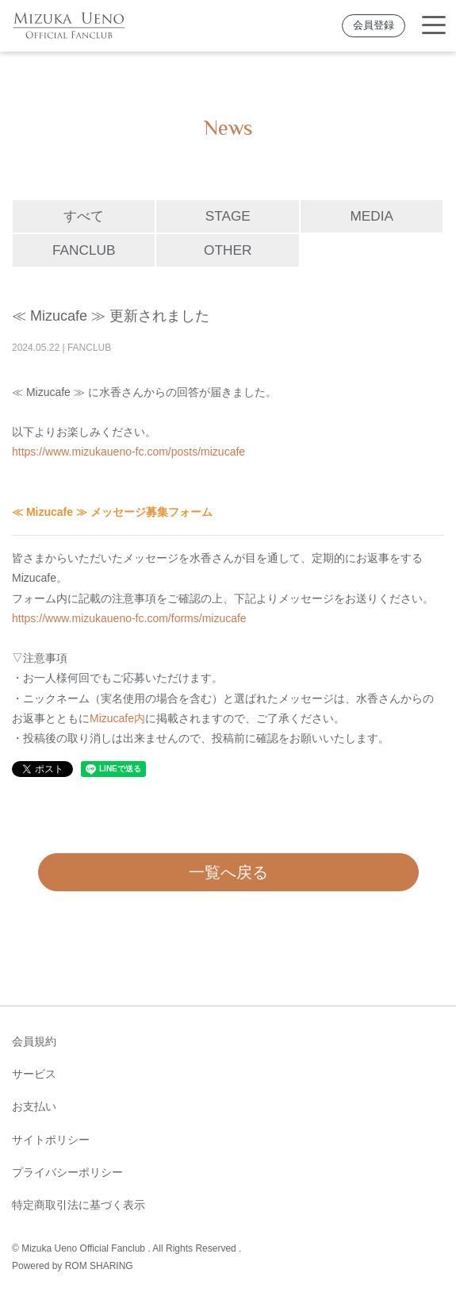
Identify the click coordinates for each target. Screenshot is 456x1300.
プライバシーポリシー (67, 1172)
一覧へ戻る (228, 872)
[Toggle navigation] (434, 26)
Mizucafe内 (117, 718)
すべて (83, 216)
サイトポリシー (51, 1139)
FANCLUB (84, 250)
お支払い (34, 1106)
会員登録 (373, 25)
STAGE (228, 216)
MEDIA (371, 216)
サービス (34, 1073)
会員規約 (34, 1041)
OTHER (227, 250)
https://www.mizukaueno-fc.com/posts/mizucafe (128, 451)
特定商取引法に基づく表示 (78, 1204)
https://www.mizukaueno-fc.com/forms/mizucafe (129, 618)
